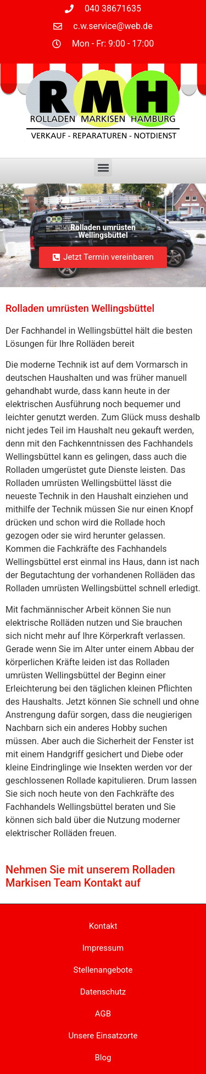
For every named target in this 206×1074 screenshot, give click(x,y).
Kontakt (103, 926)
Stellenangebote (103, 970)
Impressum (103, 948)
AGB (103, 1014)
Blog (103, 1057)
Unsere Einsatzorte (103, 1036)
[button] (103, 167)
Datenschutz (103, 992)
